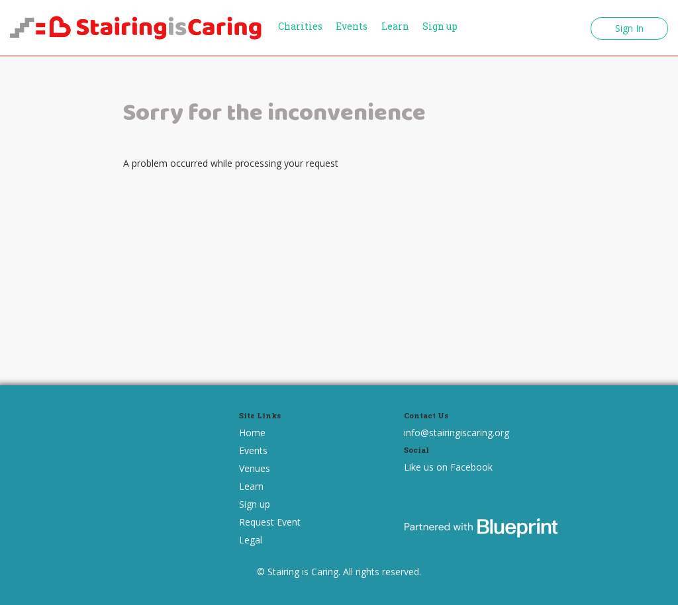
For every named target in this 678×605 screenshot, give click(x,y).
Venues (254, 468)
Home (252, 432)
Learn (395, 26)
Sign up (440, 26)
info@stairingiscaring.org (456, 432)
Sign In (629, 28)
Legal (250, 540)
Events (351, 26)
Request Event (270, 522)
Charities (300, 26)
